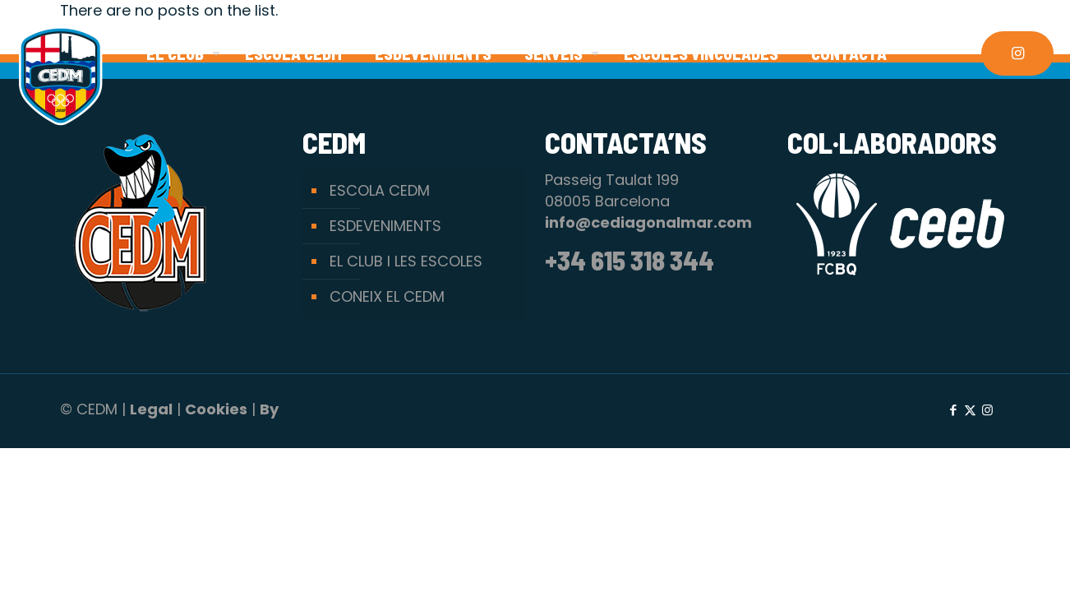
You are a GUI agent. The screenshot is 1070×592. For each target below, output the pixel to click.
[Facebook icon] (953, 410)
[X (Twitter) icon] (970, 410)
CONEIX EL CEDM (387, 296)
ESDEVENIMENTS (385, 225)
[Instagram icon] (987, 410)
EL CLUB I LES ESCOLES (406, 261)
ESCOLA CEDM (380, 190)
